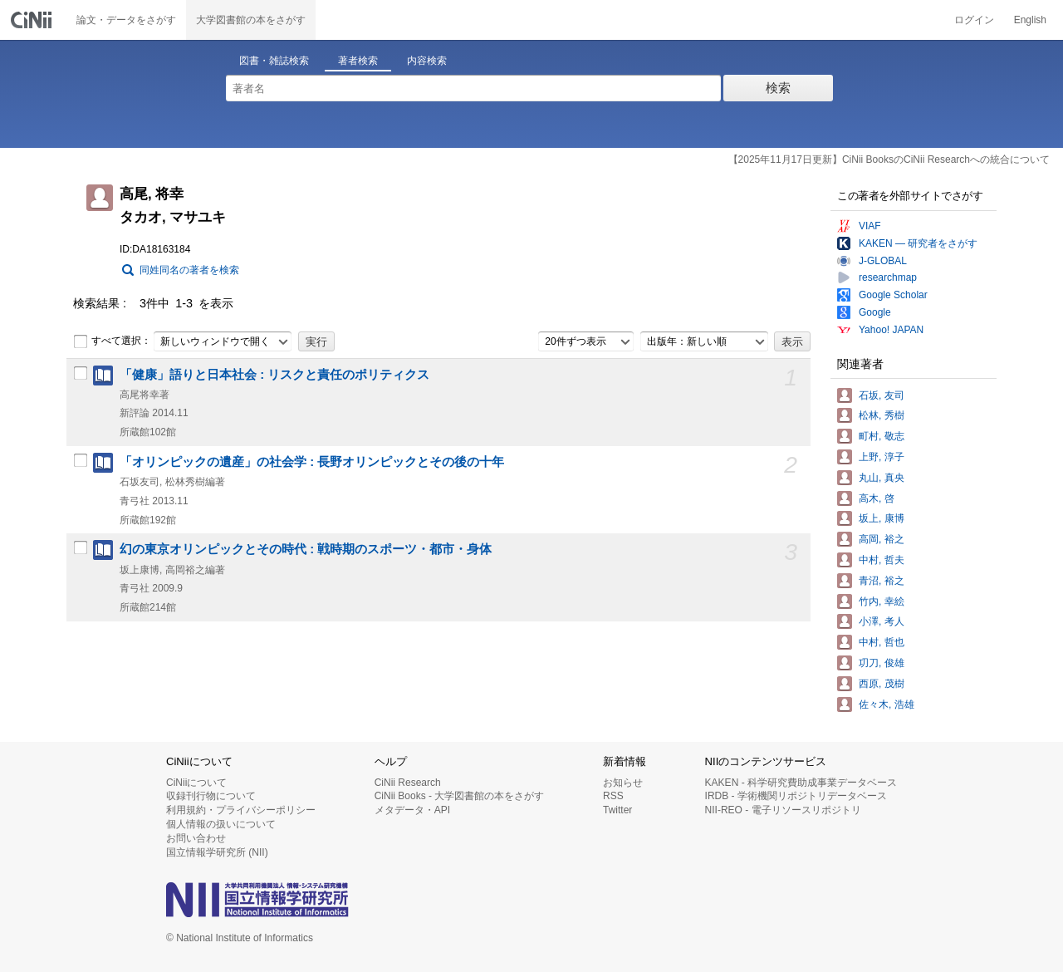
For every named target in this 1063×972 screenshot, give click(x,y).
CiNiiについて (196, 782)
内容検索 (427, 60)
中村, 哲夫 (881, 560)
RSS (613, 796)
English (1030, 20)
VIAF (870, 226)
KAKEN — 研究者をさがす (918, 243)
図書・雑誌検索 (274, 60)
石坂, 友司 (881, 395)
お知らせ (623, 782)
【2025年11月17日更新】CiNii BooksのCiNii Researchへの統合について (889, 159)
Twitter (617, 810)
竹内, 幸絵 (881, 601)
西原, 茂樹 (881, 684)
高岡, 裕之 (881, 539)
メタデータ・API (412, 810)
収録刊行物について (211, 796)
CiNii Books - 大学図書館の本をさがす (460, 796)
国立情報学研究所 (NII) (217, 852)
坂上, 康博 (881, 518)
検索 (778, 88)
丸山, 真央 (881, 478)
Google (875, 312)
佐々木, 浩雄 (886, 704)
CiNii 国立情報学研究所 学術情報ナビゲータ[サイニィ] (33, 20)
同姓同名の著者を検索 (189, 270)
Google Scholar (893, 295)
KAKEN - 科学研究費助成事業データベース (801, 782)
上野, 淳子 (881, 457)
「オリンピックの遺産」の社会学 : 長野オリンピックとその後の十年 (312, 462)
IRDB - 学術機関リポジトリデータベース (796, 796)
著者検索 (358, 60)
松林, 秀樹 (881, 415)
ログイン (974, 20)
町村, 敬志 (881, 436)
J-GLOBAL (883, 261)
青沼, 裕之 (881, 581)
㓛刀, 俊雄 (881, 663)
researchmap (888, 277)
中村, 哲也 (881, 642)
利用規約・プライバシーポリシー (241, 810)
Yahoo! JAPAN (891, 330)
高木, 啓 (876, 498)
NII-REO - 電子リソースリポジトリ (783, 810)
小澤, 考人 (881, 621)
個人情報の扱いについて (221, 824)
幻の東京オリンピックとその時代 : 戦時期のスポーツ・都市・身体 (306, 549)
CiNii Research (408, 782)
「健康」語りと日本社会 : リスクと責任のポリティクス (274, 374)
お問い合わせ (196, 838)
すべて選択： (112, 341)
